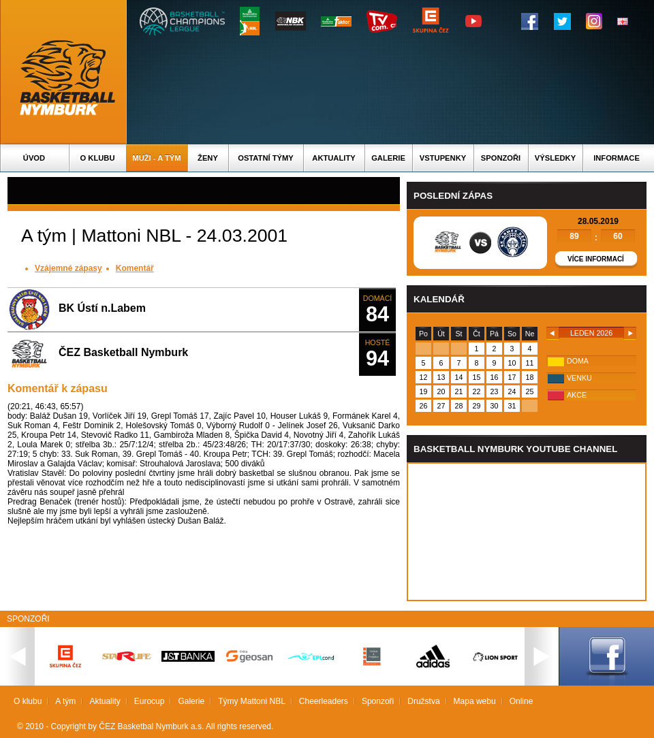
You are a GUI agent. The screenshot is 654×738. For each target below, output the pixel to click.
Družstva (423, 701)
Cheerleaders (323, 701)
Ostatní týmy (266, 158)
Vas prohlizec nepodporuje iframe (527, 531)
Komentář (135, 268)
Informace (616, 158)
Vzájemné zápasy (68, 268)
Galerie (388, 158)
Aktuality (333, 158)
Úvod (34, 158)
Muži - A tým (156, 158)
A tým (65, 701)
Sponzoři (500, 158)
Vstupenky (443, 158)
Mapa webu (475, 701)
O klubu (97, 158)
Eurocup (149, 701)
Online (521, 701)
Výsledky (555, 158)
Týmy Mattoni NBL (251, 701)
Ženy (208, 158)
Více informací (595, 259)
